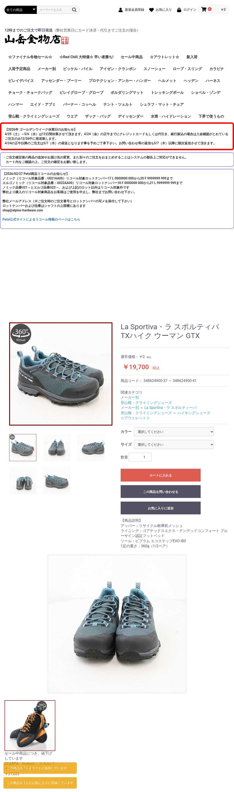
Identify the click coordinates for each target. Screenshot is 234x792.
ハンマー (15, 104)
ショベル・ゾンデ (205, 92)
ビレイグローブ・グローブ (81, 92)
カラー (126, 431)
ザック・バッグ (98, 116)
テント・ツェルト (118, 104)
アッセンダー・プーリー (61, 81)
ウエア (72, 116)
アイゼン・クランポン (118, 69)
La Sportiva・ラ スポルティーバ (170, 407)
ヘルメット (167, 81)
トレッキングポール (167, 92)
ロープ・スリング (187, 69)
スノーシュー (154, 69)
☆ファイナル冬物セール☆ (30, 57)
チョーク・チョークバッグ (30, 92)
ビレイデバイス (21, 81)
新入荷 (191, 57)
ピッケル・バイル (77, 69)
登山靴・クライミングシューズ (33, 116)
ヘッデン (191, 81)
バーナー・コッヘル (79, 104)
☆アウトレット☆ (164, 57)
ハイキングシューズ (193, 413)
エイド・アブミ (43, 104)
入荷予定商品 (19, 69)
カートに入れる (160, 475)
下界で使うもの (211, 116)
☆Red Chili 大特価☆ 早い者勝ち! (86, 57)
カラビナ (216, 69)
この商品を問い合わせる (160, 492)
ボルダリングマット (127, 92)
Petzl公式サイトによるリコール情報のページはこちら (41, 219)
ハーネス (213, 81)
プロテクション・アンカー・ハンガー (120, 81)
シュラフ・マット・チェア (162, 104)
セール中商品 (132, 57)
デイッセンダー (131, 116)
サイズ (126, 444)
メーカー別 (46, 69)
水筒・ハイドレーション (171, 116)
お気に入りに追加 (160, 508)
